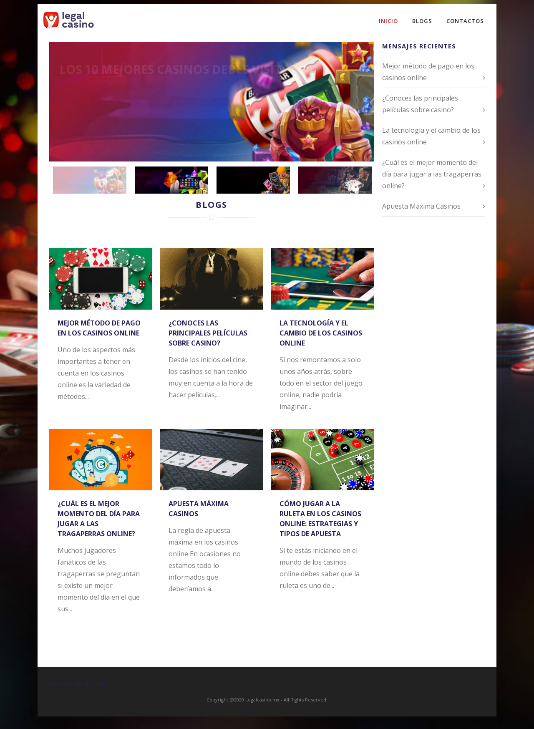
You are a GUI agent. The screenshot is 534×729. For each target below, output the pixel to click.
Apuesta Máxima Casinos (421, 206)
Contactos (465, 21)
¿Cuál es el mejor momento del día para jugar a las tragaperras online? (431, 174)
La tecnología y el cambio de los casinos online (321, 333)
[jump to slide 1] (89, 180)
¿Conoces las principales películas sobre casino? (208, 333)
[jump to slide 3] (253, 180)
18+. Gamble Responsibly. (78, 683)
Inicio (388, 21)
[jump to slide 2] (171, 180)
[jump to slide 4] (335, 180)
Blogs (422, 21)
